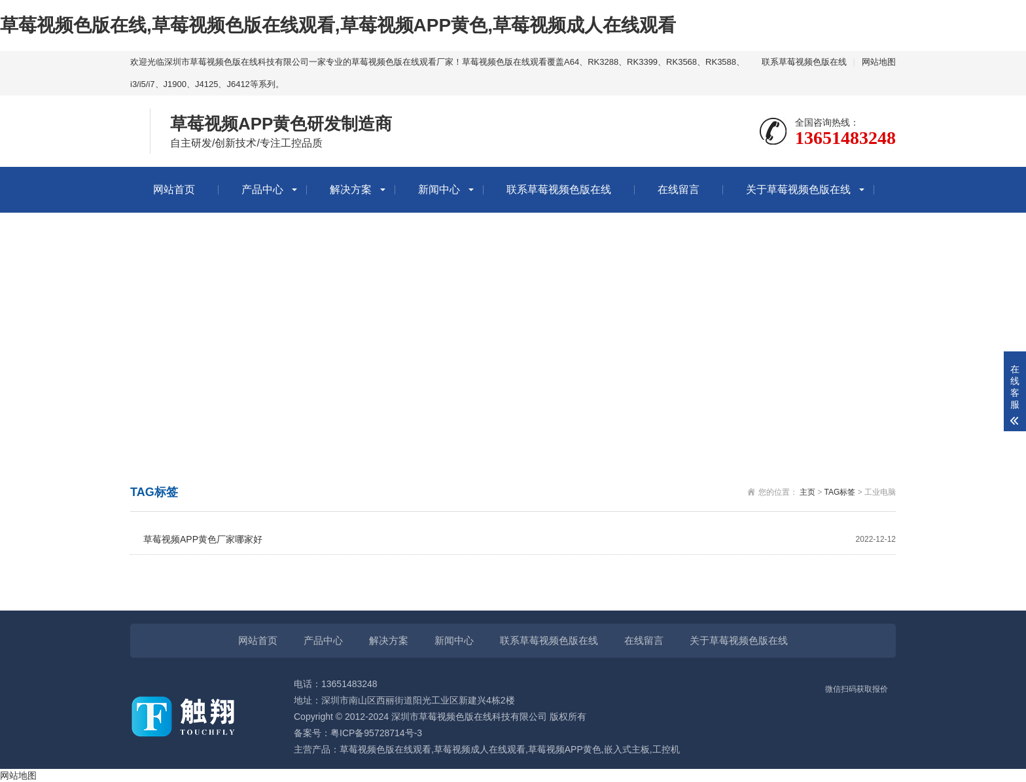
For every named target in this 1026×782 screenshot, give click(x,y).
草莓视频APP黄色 (564, 749)
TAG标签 (840, 492)
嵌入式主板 (627, 749)
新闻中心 (439, 189)
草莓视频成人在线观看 (479, 749)
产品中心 (262, 189)
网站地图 (879, 62)
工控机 (666, 749)
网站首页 (174, 189)
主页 (807, 492)
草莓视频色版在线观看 (385, 749)
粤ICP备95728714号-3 (376, 733)
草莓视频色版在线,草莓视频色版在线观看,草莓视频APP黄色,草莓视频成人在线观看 (338, 25)
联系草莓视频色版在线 (804, 62)
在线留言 (678, 189)
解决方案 (351, 189)
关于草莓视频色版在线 (798, 189)
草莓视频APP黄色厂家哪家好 (519, 539)
